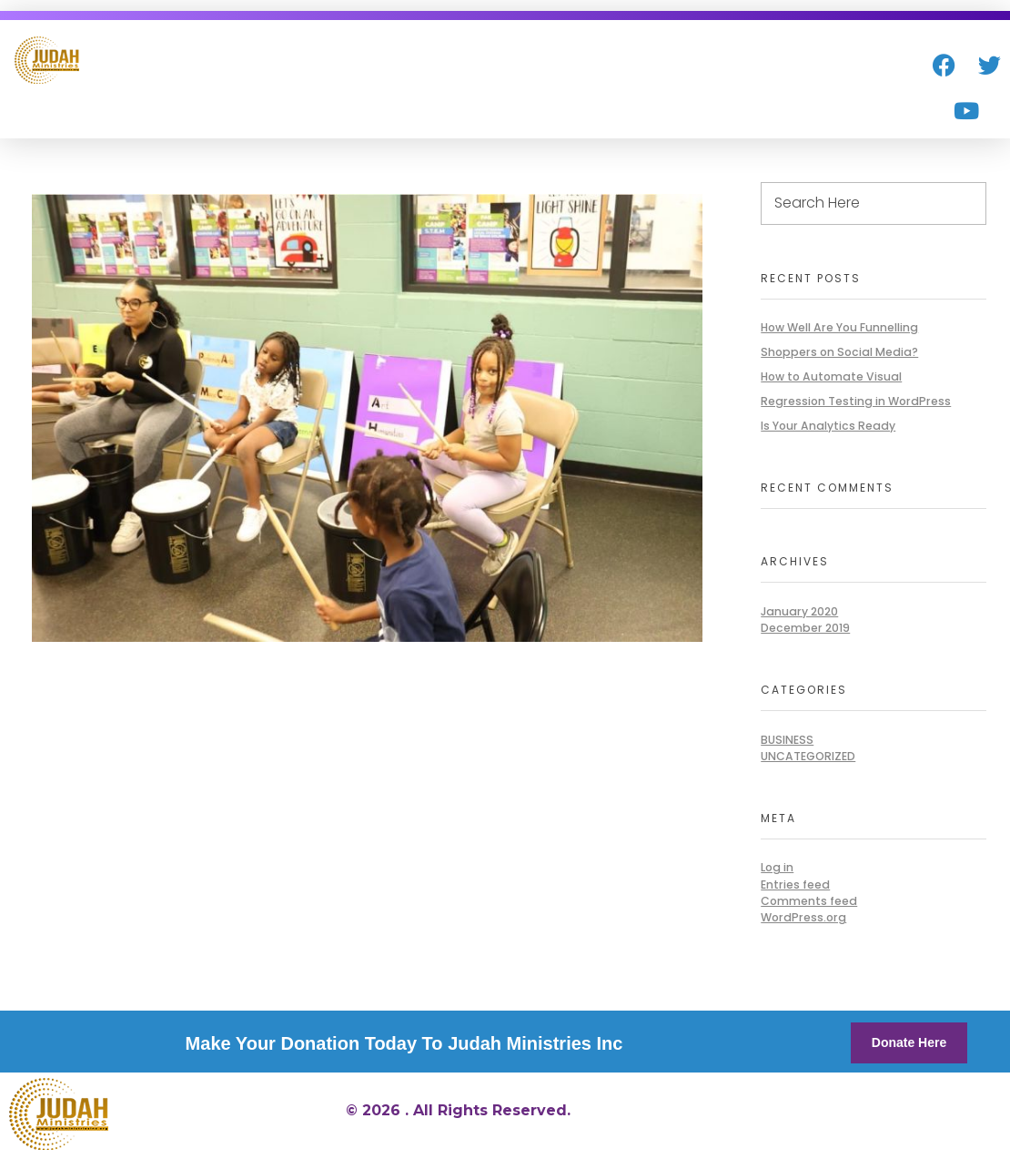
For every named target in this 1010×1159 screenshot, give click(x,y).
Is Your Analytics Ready (828, 425)
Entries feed (795, 884)
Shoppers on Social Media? (839, 352)
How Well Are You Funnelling (839, 327)
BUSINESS (787, 739)
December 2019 (805, 627)
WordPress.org (803, 917)
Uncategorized (808, 756)
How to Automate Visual (831, 376)
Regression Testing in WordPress (856, 401)
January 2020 (799, 611)
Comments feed (809, 901)
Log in (777, 867)
